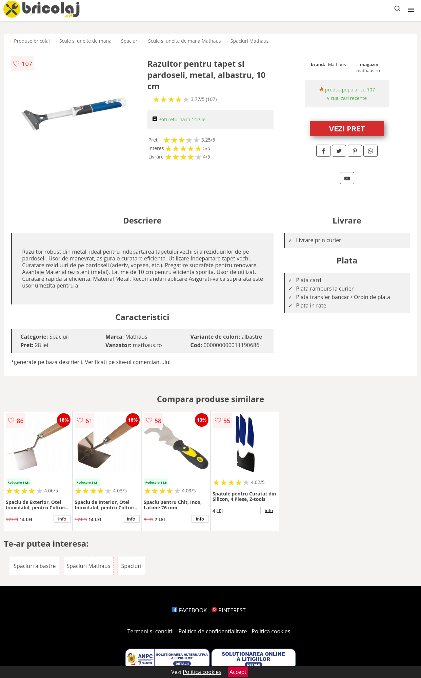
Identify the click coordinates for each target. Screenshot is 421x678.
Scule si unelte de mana (85, 41)
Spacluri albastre (35, 566)
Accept (237, 672)
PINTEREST (228, 610)
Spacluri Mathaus (249, 41)
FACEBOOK (189, 610)
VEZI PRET (347, 128)
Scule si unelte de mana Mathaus (184, 41)
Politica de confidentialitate (213, 631)
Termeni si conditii (150, 631)
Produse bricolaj (32, 41)
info (62, 519)
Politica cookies (271, 631)
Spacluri (130, 41)
